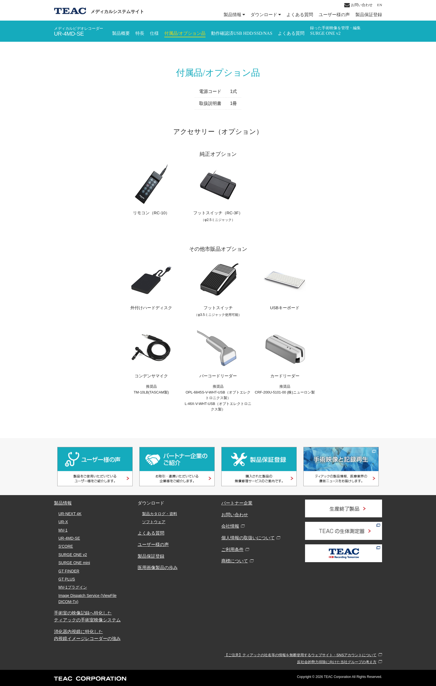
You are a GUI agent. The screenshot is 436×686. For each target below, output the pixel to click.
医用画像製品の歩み (158, 567)
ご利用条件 (232, 549)
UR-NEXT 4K (69, 514)
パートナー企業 (236, 503)
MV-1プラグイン (72, 587)
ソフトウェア (153, 522)
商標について (234, 561)
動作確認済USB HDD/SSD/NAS (241, 33)
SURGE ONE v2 (335, 31)
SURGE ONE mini (74, 562)
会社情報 (230, 526)
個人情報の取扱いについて (248, 537)
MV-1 (63, 530)
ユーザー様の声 (334, 14)
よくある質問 (299, 14)
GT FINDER (68, 571)
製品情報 (234, 14)
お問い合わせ (358, 5)
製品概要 (121, 33)
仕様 (154, 33)
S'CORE (65, 546)
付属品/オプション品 (184, 33)
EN (379, 5)
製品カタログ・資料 (159, 514)
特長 (139, 33)
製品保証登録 (368, 14)
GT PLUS (66, 579)
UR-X (63, 522)
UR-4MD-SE (69, 538)
